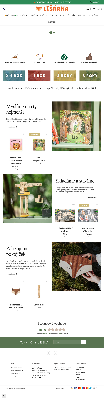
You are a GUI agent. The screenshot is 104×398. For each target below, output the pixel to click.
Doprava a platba (15, 373)
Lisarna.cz (46, 333)
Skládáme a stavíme (75, 181)
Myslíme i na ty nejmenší (21, 109)
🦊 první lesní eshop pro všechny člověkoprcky (52, 2)
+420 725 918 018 (41, 375)
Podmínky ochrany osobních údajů (20, 376)
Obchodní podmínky (16, 368)
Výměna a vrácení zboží (17, 370)
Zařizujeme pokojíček (17, 251)
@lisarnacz (78, 374)
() (98, 9)
